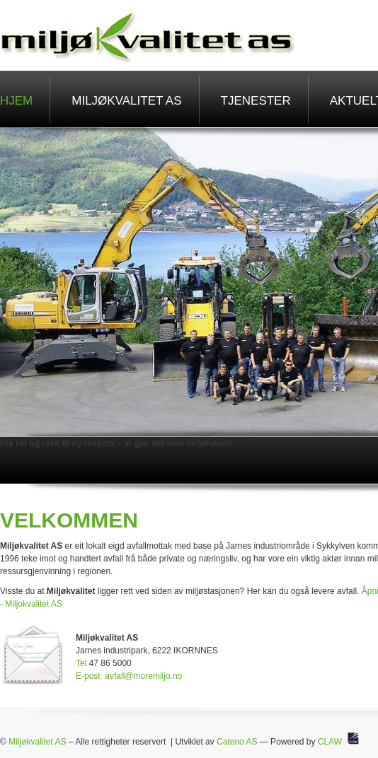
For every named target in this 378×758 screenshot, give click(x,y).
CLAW (330, 742)
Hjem (16, 100)
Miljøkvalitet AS (126, 100)
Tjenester (256, 100)
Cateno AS (237, 742)
